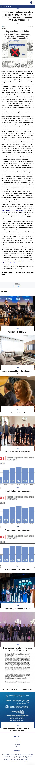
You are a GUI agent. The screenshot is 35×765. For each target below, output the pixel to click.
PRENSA (17, 8)
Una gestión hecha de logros (17, 412)
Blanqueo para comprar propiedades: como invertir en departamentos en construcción (17, 730)
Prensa (17, 328)
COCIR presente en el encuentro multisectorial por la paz (17, 689)
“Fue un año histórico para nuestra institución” (17, 609)
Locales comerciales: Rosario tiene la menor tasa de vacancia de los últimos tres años (17, 649)
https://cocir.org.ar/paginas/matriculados (13, 210)
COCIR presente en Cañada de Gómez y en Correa (17, 452)
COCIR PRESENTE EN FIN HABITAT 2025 (17, 332)
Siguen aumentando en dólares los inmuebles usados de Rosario (17, 372)
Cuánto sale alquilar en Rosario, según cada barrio (17, 491)
